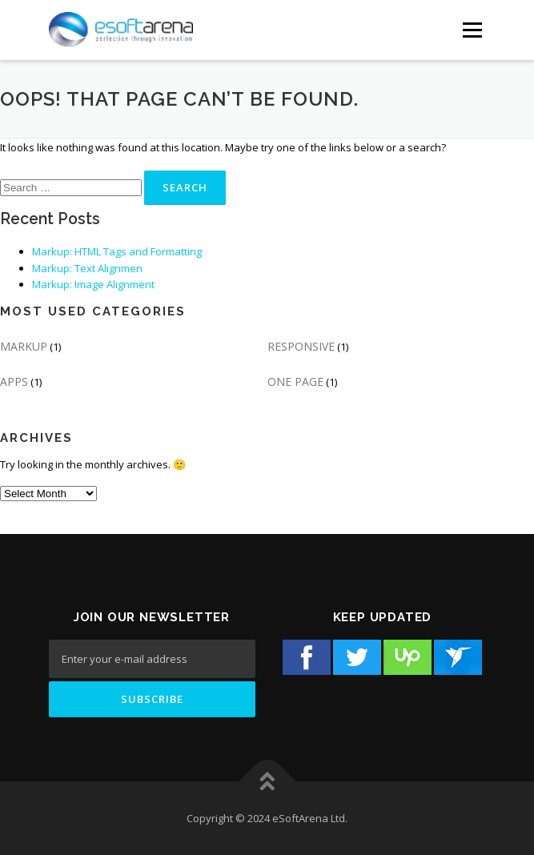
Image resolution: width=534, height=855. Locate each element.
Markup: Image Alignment (93, 284)
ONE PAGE (295, 381)
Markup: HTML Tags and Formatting (117, 251)
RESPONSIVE (301, 346)
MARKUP (23, 346)
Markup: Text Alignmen (87, 268)
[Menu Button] (472, 30)
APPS (14, 381)
